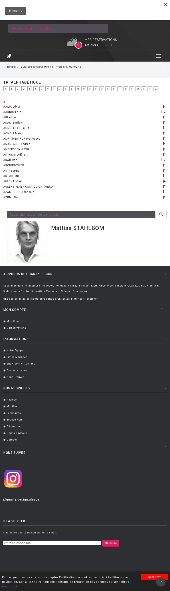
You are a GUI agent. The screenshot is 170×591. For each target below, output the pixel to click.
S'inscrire (111, 543)
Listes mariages (17, 357)
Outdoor (12, 439)
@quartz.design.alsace (21, 499)
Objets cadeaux (17, 433)
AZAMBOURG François (18, 192)
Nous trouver (15, 377)
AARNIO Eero (12, 112)
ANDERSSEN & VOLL (17, 149)
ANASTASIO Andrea (16, 144)
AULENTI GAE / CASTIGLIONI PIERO (28, 186)
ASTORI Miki (11, 176)
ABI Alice (9, 117)
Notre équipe (15, 350)
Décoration (14, 426)
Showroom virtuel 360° (21, 363)
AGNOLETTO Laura (16, 128)
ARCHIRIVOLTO (13, 165)
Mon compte (15, 321)
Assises (12, 399)
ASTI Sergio (11, 170)
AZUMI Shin (11, 197)
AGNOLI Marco (13, 133)
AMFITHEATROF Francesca (21, 138)
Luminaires (14, 413)
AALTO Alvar (11, 106)
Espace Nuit (14, 419)
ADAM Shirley (12, 122)
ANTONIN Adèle (14, 154)
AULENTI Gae (12, 181)
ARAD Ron (10, 160)
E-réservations (16, 328)
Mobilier (12, 406)
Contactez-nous (17, 370)
